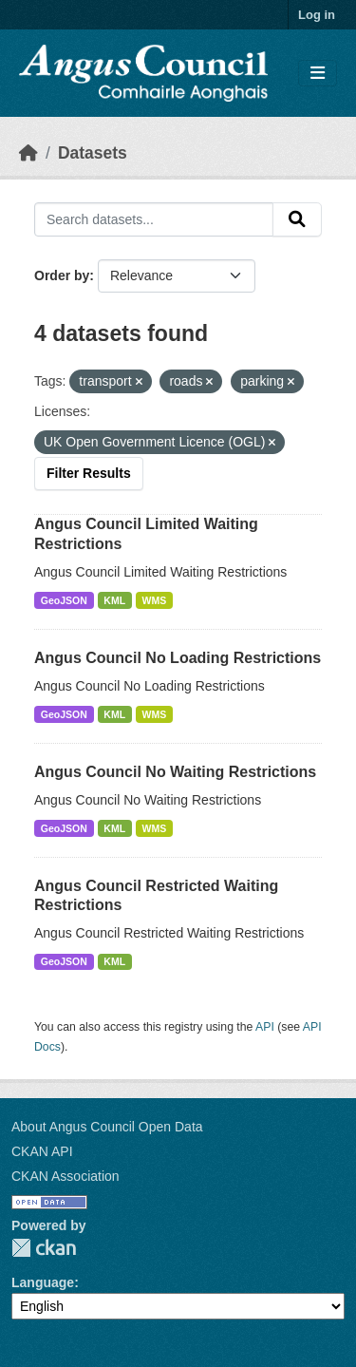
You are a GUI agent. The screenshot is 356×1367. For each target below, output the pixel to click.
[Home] (28, 152)
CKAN (43, 1248)
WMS (154, 600)
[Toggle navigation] (317, 73)
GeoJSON (64, 600)
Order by (61, 275)
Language (42, 1282)
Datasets (92, 152)
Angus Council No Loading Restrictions (177, 658)
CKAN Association (65, 1176)
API (264, 1027)
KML (114, 600)
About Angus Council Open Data (107, 1126)
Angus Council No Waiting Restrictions (175, 772)
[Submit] (297, 219)
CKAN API (42, 1151)
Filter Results (89, 473)
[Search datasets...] (153, 219)
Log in (316, 15)
